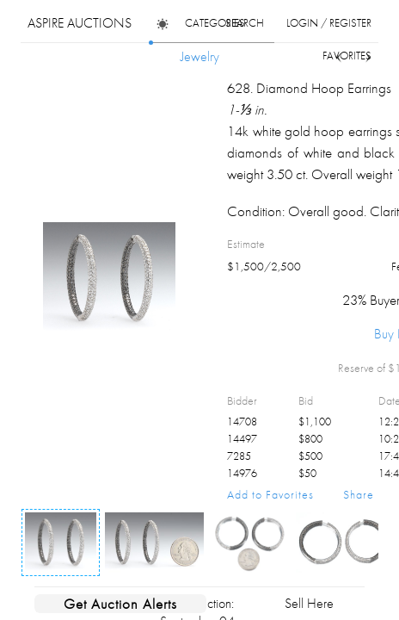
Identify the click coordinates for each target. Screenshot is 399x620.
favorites (346, 55)
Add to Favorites (270, 494)
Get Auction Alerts (120, 603)
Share (358, 494)
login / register (328, 23)
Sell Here (309, 603)
